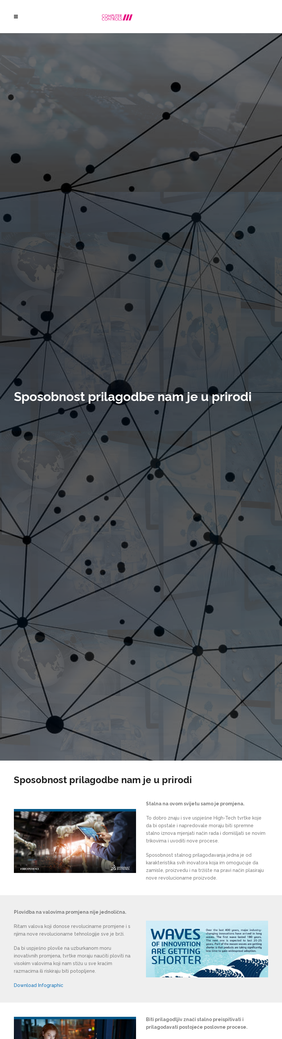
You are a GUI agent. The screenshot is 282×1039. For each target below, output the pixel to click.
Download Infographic (38, 985)
